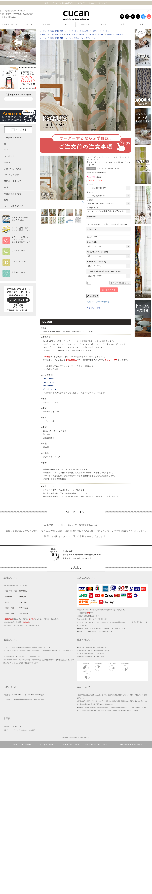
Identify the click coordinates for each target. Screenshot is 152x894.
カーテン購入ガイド (71, 745)
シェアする (92, 296)
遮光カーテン (90, 38)
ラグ (66, 24)
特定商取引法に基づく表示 (96, 745)
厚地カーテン (79, 38)
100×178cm (48, 382)
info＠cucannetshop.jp (36, 695)
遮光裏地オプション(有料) (97, 262)
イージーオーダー (50, 389)
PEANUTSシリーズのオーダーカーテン (94, 31)
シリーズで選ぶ (71, 34)
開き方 (90, 192)
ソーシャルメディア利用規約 (130, 745)
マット (104, 24)
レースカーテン (47, 24)
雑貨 (122, 24)
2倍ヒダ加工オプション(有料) (98, 252)
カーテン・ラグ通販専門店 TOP (51, 31)
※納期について (93, 208)
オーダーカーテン (9, 24)
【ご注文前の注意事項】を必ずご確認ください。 (105, 271)
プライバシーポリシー (21, 745)
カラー (90, 184)
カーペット (85, 24)
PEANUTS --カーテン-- (115, 34)
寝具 (141, 24)
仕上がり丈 (92, 229)
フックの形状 (92, 242)
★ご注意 (91, 200)
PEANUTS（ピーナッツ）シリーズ (92, 34)
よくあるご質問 (46, 745)
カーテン (28, 24)
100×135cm (48, 379)
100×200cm (48, 386)
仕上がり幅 (92, 217)
